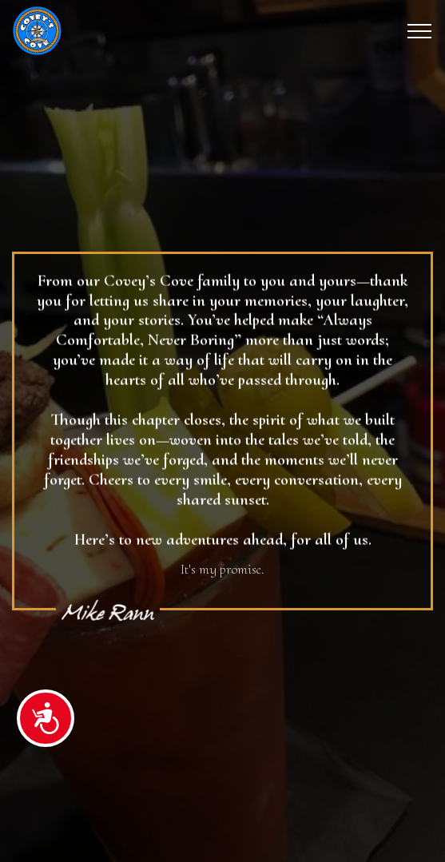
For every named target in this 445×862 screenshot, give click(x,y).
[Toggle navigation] (419, 31)
